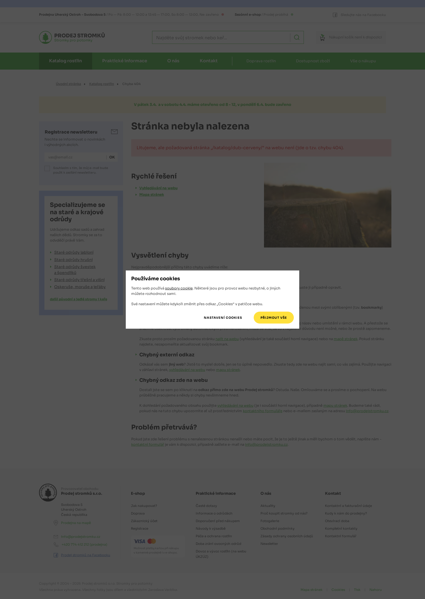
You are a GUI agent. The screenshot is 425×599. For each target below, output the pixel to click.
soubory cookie (179, 288)
